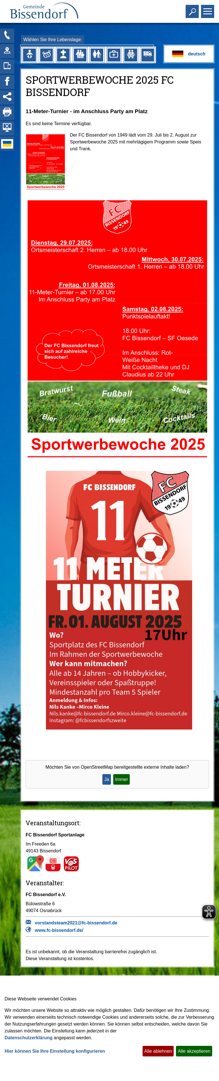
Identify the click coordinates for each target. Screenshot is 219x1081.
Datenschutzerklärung (28, 1037)
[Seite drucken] (7, 113)
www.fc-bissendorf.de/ (59, 930)
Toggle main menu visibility (208, 9)
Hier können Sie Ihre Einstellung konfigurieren (55, 1051)
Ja (106, 779)
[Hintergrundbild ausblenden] (7, 128)
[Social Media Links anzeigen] (7, 97)
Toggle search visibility (193, 9)
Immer (121, 779)
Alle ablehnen (158, 1051)
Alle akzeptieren (194, 1051)
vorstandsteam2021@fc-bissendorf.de (76, 922)
